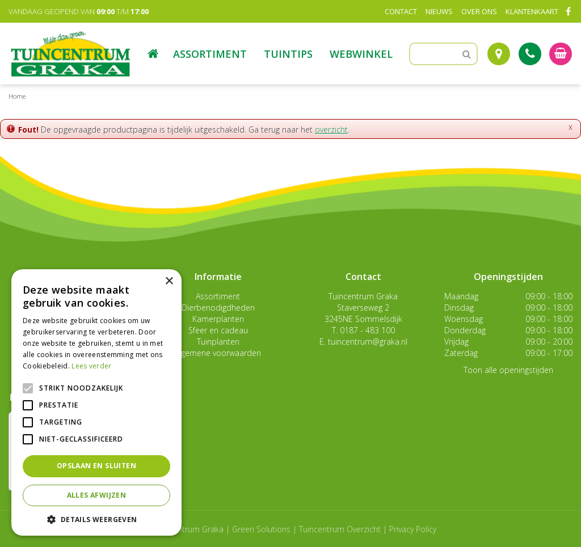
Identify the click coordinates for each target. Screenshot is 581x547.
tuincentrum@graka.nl (367, 341)
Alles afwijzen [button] (97, 495)
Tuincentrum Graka (363, 296)
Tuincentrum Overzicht (340, 529)
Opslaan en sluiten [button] (96, 465)
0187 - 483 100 (367, 330)
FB (567, 11)
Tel (530, 54)
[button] (96, 519)
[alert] (96, 402)
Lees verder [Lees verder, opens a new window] (91, 366)
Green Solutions (261, 529)
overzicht (331, 129)
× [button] (169, 281)
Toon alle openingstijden (508, 369)
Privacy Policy (412, 529)
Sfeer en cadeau (218, 330)
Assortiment (218, 296)
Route (498, 54)
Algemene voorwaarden (218, 352)
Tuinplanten (218, 341)
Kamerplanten (218, 318)
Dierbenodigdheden (218, 307)
